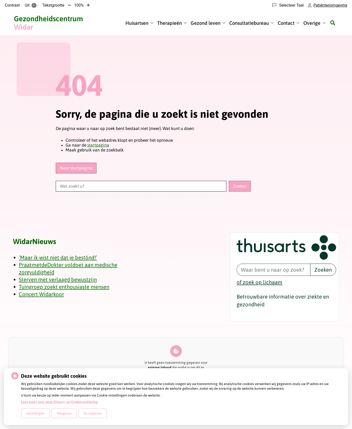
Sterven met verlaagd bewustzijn (58, 279)
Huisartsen (136, 23)
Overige (311, 23)
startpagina (98, 145)
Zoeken (323, 270)
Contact (286, 23)
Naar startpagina (76, 168)
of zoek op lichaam (259, 282)
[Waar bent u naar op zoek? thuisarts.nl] (273, 270)
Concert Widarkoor (41, 294)
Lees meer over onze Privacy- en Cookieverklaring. (59, 402)
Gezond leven (205, 23)
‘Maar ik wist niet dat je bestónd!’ (58, 257)
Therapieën (169, 23)
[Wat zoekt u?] (141, 186)
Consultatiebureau (249, 23)
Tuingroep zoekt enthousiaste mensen (64, 287)
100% (79, 5)
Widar (48, 22)
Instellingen (35, 413)
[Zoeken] (332, 22)
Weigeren (64, 413)
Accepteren (93, 413)
